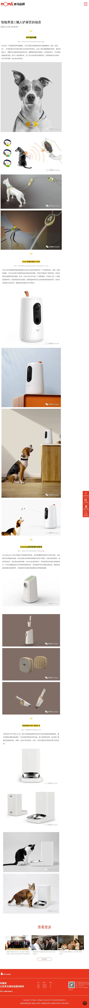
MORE (44, 959)
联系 (50, 982)
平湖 (50, 985)
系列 (44, 982)
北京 (50, 986)
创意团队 (38, 986)
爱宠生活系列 (44, 986)
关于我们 (38, 984)
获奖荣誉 (38, 985)
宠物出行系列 (44, 984)
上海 (50, 984)
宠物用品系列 (44, 985)
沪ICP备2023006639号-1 (58, 1000)
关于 (38, 982)
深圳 (50, 987)
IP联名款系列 (45, 987)
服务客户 (38, 987)
